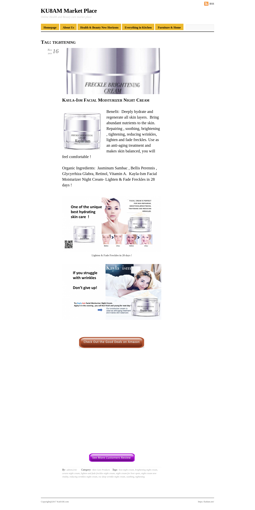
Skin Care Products (101, 469)
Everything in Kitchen (138, 27)
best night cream (126, 469)
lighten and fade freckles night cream (98, 473)
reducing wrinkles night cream (83, 476)
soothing (130, 476)
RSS (211, 3)
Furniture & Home (169, 27)
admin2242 (72, 469)
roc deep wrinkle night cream (111, 476)
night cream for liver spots (128, 473)
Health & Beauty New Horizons (99, 27)
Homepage (50, 27)
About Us (68, 27)
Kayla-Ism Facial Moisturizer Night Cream (105, 100)
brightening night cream (146, 469)
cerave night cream (71, 473)
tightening (140, 476)
